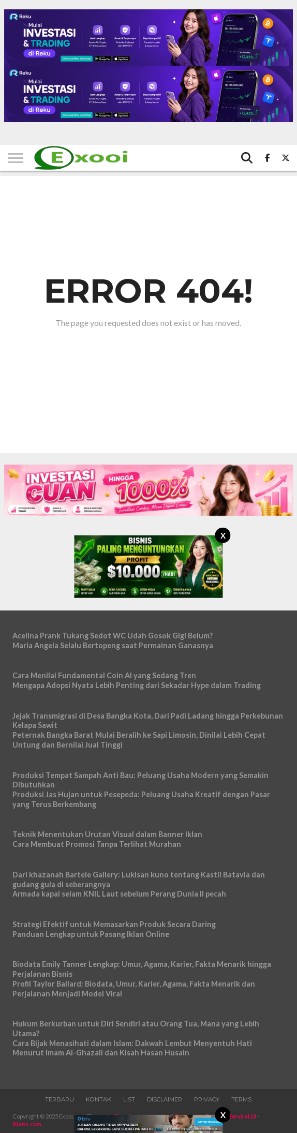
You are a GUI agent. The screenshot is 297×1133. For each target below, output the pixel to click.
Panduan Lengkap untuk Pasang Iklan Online (90, 934)
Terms (241, 1099)
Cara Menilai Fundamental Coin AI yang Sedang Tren (104, 675)
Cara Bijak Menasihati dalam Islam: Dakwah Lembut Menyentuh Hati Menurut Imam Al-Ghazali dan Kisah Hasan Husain (132, 1048)
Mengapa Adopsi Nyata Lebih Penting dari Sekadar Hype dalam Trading (136, 685)
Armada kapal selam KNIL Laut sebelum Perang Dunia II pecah (119, 893)
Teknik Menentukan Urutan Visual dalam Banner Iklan (107, 834)
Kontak (98, 1099)
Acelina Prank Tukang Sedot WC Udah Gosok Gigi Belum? (112, 635)
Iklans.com (26, 1124)
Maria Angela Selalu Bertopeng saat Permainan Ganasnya (112, 645)
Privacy (206, 1099)
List (129, 1099)
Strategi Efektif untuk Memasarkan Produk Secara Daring (114, 924)
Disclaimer (164, 1099)
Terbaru (59, 1099)
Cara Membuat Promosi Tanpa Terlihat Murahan (96, 844)
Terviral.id (242, 1116)
